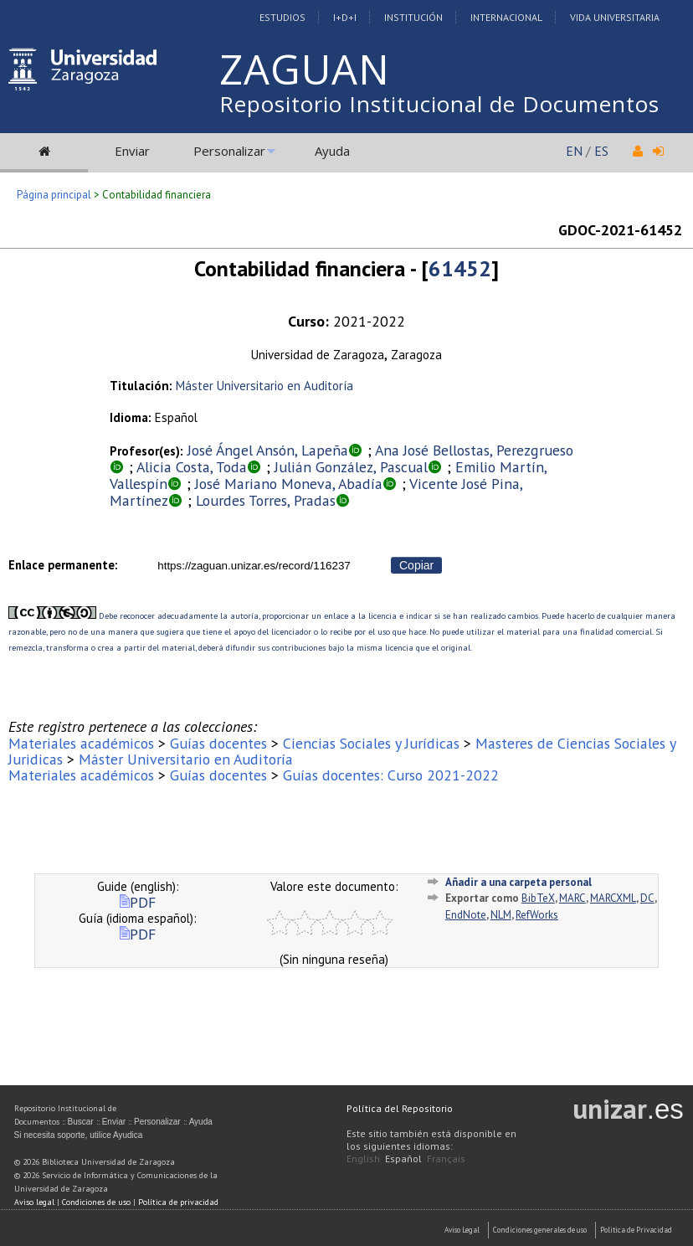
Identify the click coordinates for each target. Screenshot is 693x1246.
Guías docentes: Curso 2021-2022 (391, 775)
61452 (460, 268)
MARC (572, 898)
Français (446, 1158)
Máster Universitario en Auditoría (264, 386)
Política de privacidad (178, 1202)
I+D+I (345, 17)
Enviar (132, 150)
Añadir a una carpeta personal (518, 882)
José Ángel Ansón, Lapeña (267, 450)
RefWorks (537, 915)
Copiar (416, 565)
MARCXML (613, 898)
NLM (500, 915)
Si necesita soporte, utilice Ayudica (78, 1135)
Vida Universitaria (615, 17)
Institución (413, 17)
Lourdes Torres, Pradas (266, 500)
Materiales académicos (81, 743)
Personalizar (229, 150)
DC (647, 898)
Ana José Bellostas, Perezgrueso (474, 450)
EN (574, 150)
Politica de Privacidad (636, 1229)
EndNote (465, 915)
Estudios (282, 17)
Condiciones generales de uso (540, 1229)
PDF (138, 902)
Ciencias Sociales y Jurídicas (371, 743)
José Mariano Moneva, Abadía (288, 483)
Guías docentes (218, 743)
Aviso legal (34, 1202)
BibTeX (538, 898)
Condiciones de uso (96, 1202)
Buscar (81, 1121)
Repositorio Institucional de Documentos (439, 104)
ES (601, 150)
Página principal (54, 195)
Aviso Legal (462, 1229)
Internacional (506, 17)
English (363, 1158)
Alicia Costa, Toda (191, 466)
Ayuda (332, 150)
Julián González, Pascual (351, 466)
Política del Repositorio (399, 1108)
